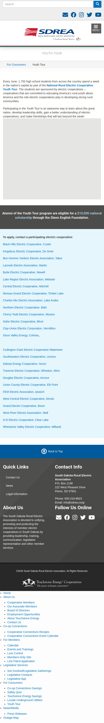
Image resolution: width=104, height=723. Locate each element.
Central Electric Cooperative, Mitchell (26, 286)
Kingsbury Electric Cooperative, (22, 251)
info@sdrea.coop (74, 502)
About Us (9, 597)
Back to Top (55, 451)
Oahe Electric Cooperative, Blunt (23, 321)
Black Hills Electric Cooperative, (22, 244)
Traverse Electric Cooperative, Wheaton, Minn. (32, 370)
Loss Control (15, 653)
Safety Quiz (14, 692)
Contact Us (13, 477)
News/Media (11, 708)
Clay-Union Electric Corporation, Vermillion (29, 328)
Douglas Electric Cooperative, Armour (26, 377)
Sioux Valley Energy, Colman (21, 335)
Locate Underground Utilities (24, 700)
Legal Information (16, 494)
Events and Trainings (20, 649)
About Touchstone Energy (23, 618)
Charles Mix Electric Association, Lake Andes (30, 300)
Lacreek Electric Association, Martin (25, 265)
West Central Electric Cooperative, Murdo (28, 398)
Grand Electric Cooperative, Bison (24, 405)
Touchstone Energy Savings (24, 696)
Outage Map (11, 717)
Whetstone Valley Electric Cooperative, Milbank (32, 426)
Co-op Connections (15, 626)
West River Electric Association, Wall (25, 412)
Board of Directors (18, 610)
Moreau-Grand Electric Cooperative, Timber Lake (33, 293)
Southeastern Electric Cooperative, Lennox (29, 356)
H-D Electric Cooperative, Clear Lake (26, 419)
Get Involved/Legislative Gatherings (29, 670)
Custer (46, 244)
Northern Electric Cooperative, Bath (25, 307)
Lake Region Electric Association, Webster (29, 279)
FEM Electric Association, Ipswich (23, 391)
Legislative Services (15, 665)
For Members (11, 639)
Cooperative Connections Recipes (28, 631)
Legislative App (16, 678)
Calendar (13, 645)
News (9, 485)
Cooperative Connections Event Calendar (33, 635)
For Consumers (16, 64)
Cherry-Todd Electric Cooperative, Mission (29, 314)
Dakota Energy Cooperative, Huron (24, 363)
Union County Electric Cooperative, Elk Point (30, 384)
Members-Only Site (19, 657)
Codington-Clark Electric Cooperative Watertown (33, 349)
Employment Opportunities (23, 614)
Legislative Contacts (19, 674)
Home (7, 593)
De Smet (47, 251)
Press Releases (17, 713)
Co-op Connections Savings (24, 688)
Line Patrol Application (21, 661)
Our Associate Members (22, 606)
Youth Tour (13, 704)
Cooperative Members (21, 602)
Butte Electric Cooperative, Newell (24, 272)
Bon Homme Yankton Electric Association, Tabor (32, 258)
